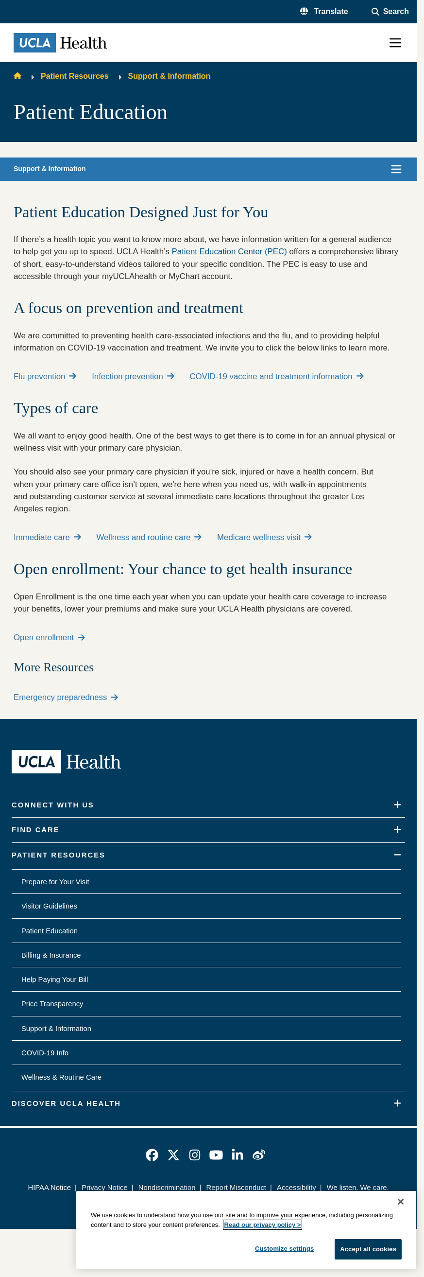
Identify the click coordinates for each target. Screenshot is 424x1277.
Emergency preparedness (66, 697)
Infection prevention (133, 376)
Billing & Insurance (51, 955)
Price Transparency (52, 1004)
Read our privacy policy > (262, 1224)
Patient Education (49, 931)
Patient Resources (75, 76)
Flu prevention (45, 376)
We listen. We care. (358, 1187)
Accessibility (296, 1187)
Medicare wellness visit (264, 537)
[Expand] (397, 805)
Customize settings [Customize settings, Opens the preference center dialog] (284, 1248)
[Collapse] (397, 855)
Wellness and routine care (149, 537)
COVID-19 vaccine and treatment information (276, 376)
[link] (152, 1155)
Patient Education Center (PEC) (229, 251)
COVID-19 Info (44, 1053)
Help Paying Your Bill (54, 979)
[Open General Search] (390, 11)
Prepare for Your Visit (55, 882)
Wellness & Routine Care (61, 1077)
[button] (324, 11)
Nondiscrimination (167, 1187)
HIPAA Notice (49, 1187)
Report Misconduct (236, 1187)
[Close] (400, 1201)
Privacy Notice (105, 1187)
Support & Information (169, 76)
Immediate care (47, 537)
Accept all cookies (368, 1249)
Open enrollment (49, 637)
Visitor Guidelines (49, 906)
